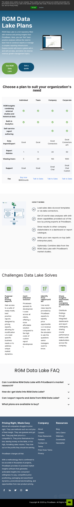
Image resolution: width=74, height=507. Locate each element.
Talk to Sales (38, 179)
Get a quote (26, 67)
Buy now (23, 177)
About (40, 429)
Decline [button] (41, 7)
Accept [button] (34, 7)
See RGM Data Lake (10, 68)
